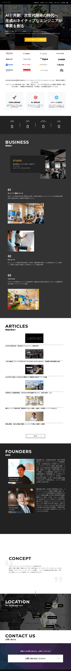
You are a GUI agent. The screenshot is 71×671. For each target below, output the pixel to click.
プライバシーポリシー (8, 640)
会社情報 (51, 2)
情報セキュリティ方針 (8, 637)
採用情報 (63, 2)
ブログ (4, 633)
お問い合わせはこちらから (35, 604)
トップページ (6, 623)
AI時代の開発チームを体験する (35, 39)
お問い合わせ (57, 2)
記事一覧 (35, 381)
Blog (46, 2)
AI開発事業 (36, 2)
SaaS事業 (42, 2)
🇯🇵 (67, 2)
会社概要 (5, 629)
